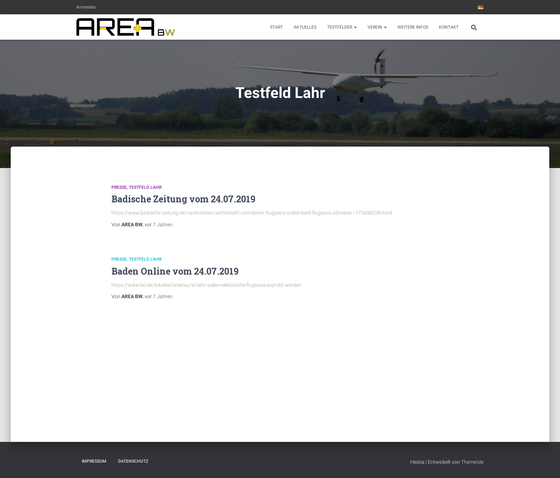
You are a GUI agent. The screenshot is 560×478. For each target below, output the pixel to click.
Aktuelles (305, 27)
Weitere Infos (413, 27)
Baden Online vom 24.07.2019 (175, 271)
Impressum (94, 461)
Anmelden (86, 7)
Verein (377, 27)
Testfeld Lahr (145, 187)
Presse (119, 187)
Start (276, 27)
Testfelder (342, 27)
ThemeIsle (472, 462)
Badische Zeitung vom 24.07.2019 (183, 199)
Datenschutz (133, 461)
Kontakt (449, 27)
